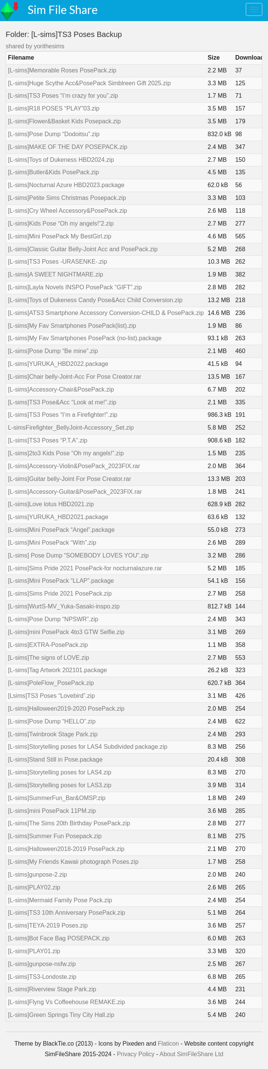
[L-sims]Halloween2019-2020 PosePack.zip (66, 708)
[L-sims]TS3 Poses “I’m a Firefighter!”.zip (62, 415)
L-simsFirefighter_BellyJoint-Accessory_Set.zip (71, 427)
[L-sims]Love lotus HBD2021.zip (51, 504)
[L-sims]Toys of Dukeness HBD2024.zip (61, 160)
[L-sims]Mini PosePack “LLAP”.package (61, 581)
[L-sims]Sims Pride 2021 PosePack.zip (60, 593)
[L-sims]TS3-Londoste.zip (42, 977)
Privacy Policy (136, 1054)
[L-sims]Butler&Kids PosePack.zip (53, 172)
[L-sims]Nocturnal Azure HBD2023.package (66, 185)
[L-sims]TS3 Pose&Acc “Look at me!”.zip (62, 402)
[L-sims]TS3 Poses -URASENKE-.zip (57, 261)
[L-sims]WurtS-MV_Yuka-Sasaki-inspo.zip (64, 606)
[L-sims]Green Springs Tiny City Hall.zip (61, 1015)
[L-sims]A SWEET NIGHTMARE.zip (55, 274)
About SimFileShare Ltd (191, 1054)
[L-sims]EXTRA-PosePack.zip (48, 645)
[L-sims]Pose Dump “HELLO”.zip (51, 721)
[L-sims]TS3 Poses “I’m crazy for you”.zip (63, 95)
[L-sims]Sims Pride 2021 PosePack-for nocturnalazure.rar (85, 568)
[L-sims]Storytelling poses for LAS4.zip (59, 772)
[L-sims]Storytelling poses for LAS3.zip (59, 785)
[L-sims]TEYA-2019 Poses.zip (48, 925)
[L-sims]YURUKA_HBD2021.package (58, 517)
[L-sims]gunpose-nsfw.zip (42, 964)
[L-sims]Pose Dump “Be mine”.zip (53, 351)
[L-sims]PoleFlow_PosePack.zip (51, 683)
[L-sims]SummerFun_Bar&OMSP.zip (56, 798)
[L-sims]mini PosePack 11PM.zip (52, 811)
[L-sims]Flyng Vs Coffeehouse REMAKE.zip (66, 1002)
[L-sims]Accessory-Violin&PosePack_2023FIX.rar (74, 466)
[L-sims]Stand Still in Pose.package (55, 759)
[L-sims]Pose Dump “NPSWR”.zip (53, 619)
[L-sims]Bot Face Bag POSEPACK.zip (58, 938)
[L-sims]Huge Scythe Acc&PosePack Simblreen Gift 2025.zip (89, 83)
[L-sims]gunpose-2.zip (37, 874)
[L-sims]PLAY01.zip (34, 951)
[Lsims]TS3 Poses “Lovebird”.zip (51, 696)
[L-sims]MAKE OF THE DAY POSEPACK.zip (67, 147)
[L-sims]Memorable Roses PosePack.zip (62, 70)
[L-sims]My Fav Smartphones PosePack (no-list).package (85, 338)
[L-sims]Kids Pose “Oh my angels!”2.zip (61, 223)
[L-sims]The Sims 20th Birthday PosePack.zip (69, 823)
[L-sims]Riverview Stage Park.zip (52, 989)
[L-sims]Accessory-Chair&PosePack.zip (61, 389)
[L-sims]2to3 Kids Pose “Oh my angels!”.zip (66, 453)
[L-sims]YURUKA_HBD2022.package (58, 364)
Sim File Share (63, 9)
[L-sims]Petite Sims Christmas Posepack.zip (67, 198)
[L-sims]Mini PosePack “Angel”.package (61, 530)
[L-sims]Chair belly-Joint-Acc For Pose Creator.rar (74, 376)
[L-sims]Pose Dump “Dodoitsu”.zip (54, 134)
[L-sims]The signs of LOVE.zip (48, 657)
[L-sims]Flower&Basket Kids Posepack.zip (64, 121)
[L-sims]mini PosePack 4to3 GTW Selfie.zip (66, 632)
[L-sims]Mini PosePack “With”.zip (52, 542)
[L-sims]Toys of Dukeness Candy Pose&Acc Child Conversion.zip (95, 300)
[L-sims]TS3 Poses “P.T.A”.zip (47, 440)
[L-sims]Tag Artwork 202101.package (57, 670)
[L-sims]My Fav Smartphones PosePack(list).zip (72, 326)
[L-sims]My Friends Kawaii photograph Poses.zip (73, 862)
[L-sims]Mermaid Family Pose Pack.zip (60, 900)
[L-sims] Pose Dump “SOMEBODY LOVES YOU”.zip (78, 555)
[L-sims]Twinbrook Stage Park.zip (52, 734)
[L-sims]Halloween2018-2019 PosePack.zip (66, 849)
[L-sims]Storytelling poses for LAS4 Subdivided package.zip (87, 746)
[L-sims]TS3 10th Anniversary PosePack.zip (66, 912)
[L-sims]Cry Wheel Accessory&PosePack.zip (67, 210)
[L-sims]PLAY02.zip (34, 887)
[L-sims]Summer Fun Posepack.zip (55, 836)
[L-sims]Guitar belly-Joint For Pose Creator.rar (69, 479)
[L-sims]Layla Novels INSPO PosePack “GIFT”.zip (75, 287)
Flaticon (168, 1043)
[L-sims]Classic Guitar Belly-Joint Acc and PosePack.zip (83, 249)
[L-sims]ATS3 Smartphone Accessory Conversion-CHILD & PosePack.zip (106, 313)
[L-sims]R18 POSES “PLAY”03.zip (53, 108)
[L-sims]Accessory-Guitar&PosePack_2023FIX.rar (75, 491)
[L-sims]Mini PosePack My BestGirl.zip (59, 236)
